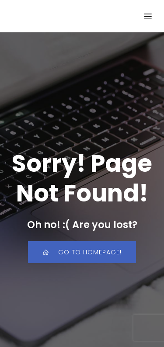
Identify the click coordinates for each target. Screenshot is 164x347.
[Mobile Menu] (147, 16)
